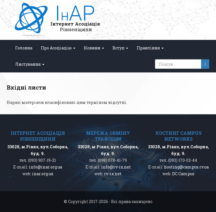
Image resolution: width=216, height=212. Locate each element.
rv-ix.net (113, 173)
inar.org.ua (42, 173)
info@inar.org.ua (45, 167)
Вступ (120, 48)
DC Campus (183, 173)
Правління (150, 48)
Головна (23, 48)
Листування (29, 64)
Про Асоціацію (58, 48)
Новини (94, 48)
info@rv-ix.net (116, 167)
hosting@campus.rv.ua (186, 167)
